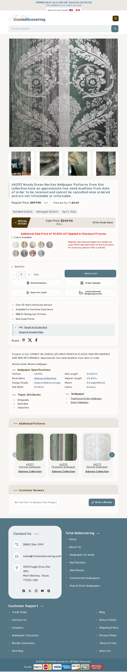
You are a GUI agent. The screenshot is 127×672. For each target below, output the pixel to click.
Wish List (105, 651)
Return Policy (108, 620)
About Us (75, 547)
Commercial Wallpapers (84, 578)
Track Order (19, 612)
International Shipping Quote (90, 292)
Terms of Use (108, 643)
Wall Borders (77, 563)
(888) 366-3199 (33, 544)
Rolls (36, 275)
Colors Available (23, 237)
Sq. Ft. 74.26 (69, 212)
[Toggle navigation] (116, 18)
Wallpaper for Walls (82, 555)
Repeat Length (73, 378)
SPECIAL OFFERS (22, 223)
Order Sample (90, 283)
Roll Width (17, 387)
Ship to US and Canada (58, 10)
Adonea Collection (45, 378)
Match (68, 383)
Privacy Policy (108, 635)
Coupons (17, 628)
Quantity (19, 267)
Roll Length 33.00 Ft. (47, 212)
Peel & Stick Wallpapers (84, 586)
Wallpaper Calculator (25, 635)
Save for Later (36, 292)
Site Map (17, 651)
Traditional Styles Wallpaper (86, 398)
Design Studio (20, 383)
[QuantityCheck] (21, 275)
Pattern (16, 374)
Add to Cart (91, 273)
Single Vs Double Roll (35, 328)
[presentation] (15, 455)
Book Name (18, 378)
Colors (68, 387)
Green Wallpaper (80, 402)
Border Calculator (23, 643)
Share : (16, 341)
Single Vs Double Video (31, 332)
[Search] (63, 28)
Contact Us (19, 620)
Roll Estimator (36, 283)
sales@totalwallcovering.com (42, 556)
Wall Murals (76, 570)
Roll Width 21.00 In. (23, 212)
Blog (102, 612)
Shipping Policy (109, 628)
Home (72, 539)
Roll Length (71, 374)
